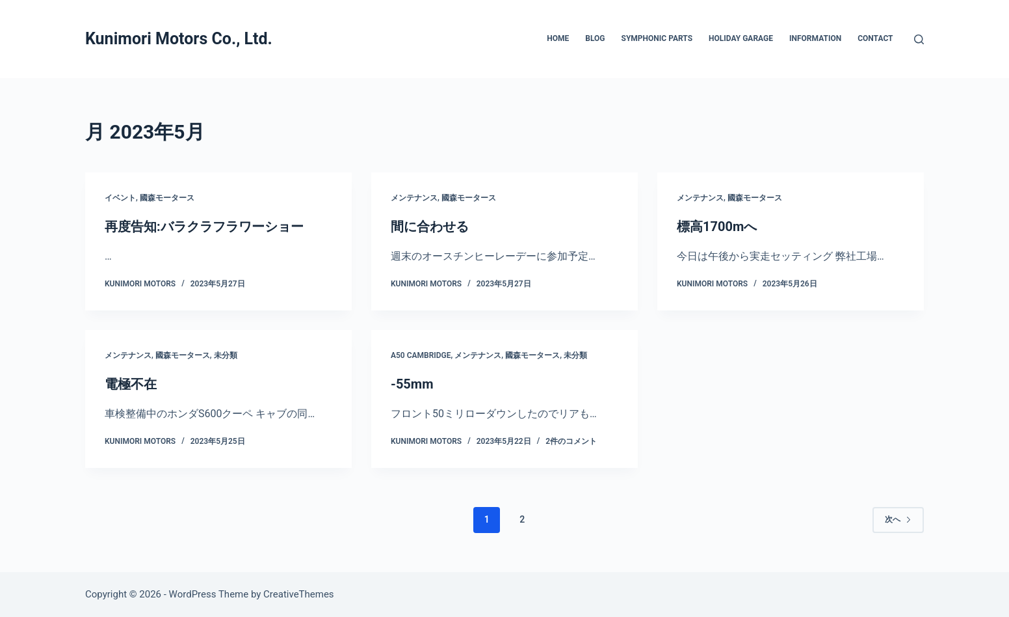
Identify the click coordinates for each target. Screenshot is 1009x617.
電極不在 (131, 384)
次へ (898, 519)
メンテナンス (414, 197)
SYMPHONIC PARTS (657, 38)
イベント (120, 197)
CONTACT (875, 38)
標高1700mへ (717, 226)
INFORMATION (815, 38)
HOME (558, 38)
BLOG (595, 38)
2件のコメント (571, 441)
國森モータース (167, 197)
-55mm (412, 384)
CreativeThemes (298, 594)
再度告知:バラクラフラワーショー (204, 226)
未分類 (225, 355)
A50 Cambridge (421, 355)
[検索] (919, 39)
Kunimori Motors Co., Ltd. (178, 38)
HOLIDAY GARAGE (741, 38)
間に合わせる (430, 226)
